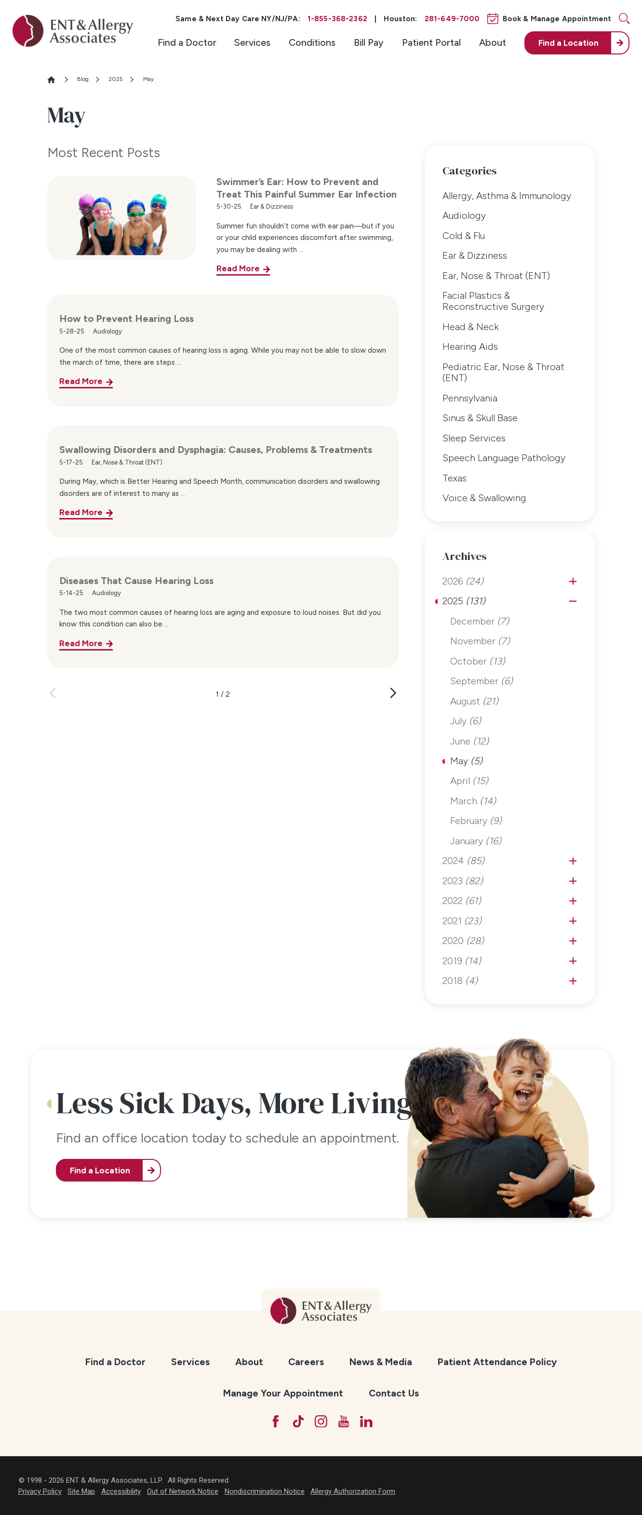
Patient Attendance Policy (497, 1362)
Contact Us (394, 1393)
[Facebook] (275, 1421)
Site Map (81, 1491)
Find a (568, 43)
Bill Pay (369, 42)
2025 (115, 79)
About (492, 42)
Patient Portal (431, 42)
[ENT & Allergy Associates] (73, 31)
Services (252, 42)
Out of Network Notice (182, 1491)
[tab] (572, 581)
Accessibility (121, 1491)
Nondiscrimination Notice (265, 1491)
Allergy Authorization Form (352, 1491)
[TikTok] (298, 1421)
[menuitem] (187, 43)
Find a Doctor (187, 42)
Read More (238, 268)
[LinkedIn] (366, 1421)
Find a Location (100, 1170)
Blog (83, 79)
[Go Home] (55, 80)
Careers (306, 1362)
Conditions (312, 42)
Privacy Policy (40, 1491)
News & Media (380, 1362)
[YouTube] (343, 1421)
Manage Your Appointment (283, 1393)
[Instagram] (321, 1421)
